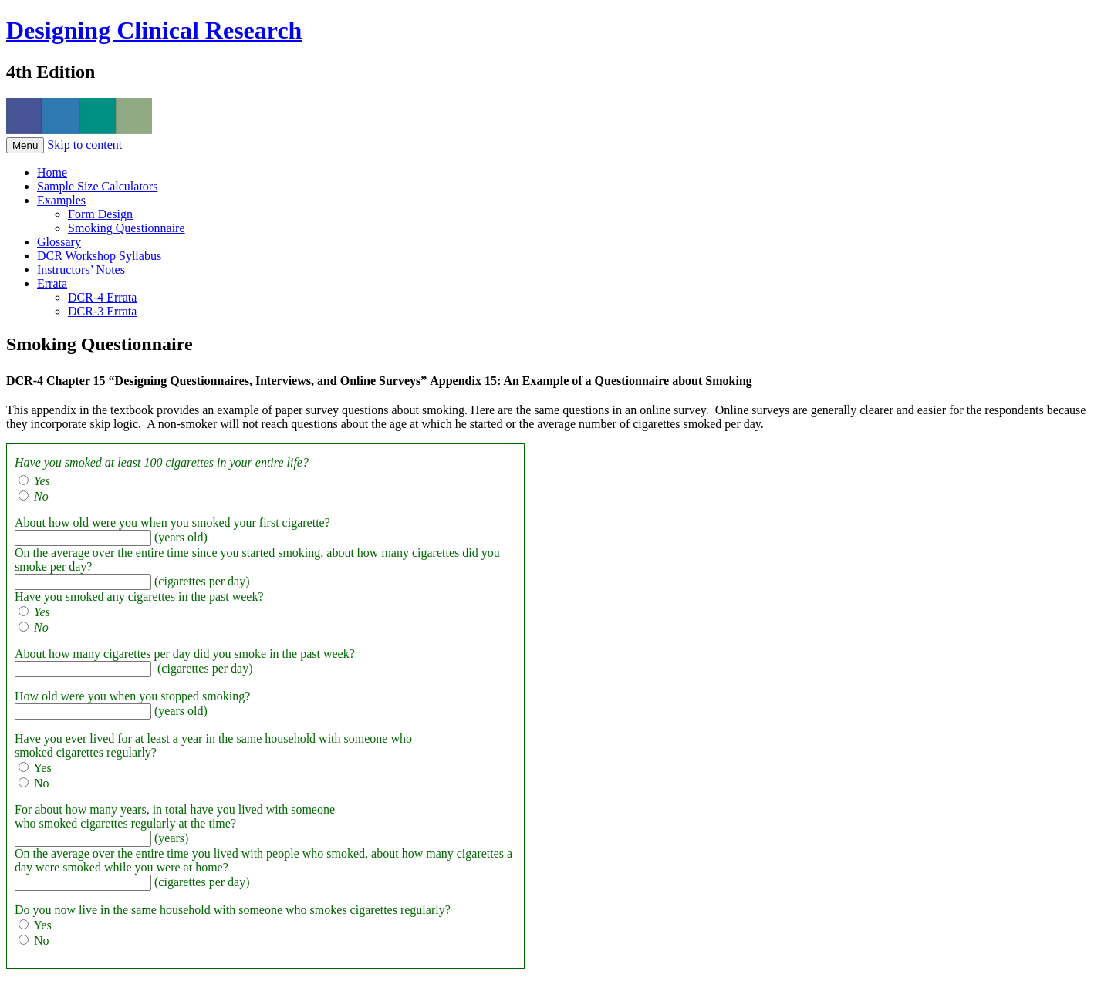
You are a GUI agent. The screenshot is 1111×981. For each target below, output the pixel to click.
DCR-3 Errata (102, 311)
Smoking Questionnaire (126, 227)
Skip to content (84, 144)
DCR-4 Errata (102, 297)
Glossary (59, 241)
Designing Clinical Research (154, 30)
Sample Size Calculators (97, 186)
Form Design (100, 214)
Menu (25, 145)
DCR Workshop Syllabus (99, 255)
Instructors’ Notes (81, 269)
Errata (52, 283)
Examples (61, 200)
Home (52, 172)
